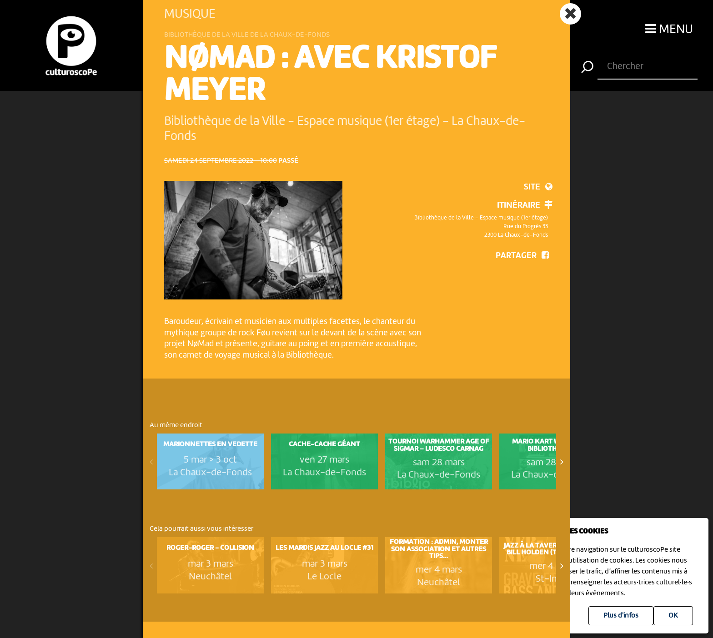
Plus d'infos (620, 615)
